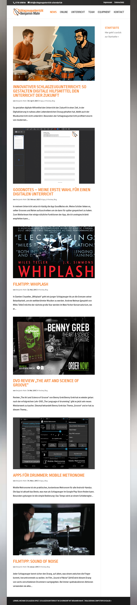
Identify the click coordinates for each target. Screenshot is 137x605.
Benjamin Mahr (21, 101)
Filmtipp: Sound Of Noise (35, 561)
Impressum (107, 2)
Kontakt (119, 12)
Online (64, 12)
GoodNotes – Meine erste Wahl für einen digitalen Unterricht (51, 192)
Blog (53, 101)
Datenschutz (119, 2)
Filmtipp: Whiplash (30, 284)
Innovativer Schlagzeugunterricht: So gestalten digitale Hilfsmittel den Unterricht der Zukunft (49, 91)
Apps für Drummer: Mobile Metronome (49, 475)
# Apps (41, 101)
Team (91, 12)
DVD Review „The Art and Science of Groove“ (46, 383)
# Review (48, 101)
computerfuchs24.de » (103, 601)
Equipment (104, 12)
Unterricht (78, 12)
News (53, 12)
